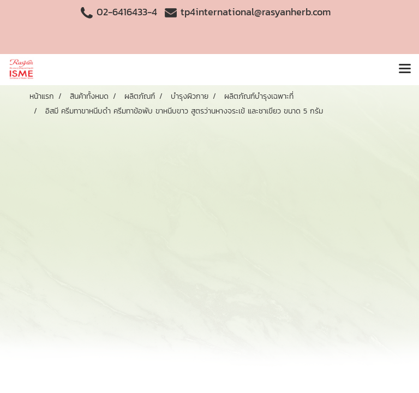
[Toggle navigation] (405, 69)
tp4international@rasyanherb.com (256, 11)
